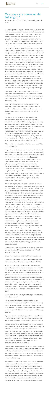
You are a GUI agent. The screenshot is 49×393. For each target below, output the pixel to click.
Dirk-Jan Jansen (12, 20)
